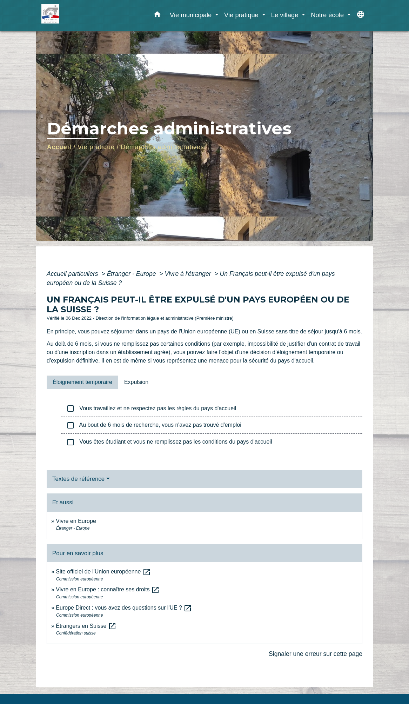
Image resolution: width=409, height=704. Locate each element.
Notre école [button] (328, 15)
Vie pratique (96, 147)
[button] (157, 15)
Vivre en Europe (76, 521)
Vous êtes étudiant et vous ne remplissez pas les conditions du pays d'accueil (169, 442)
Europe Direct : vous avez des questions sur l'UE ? (124, 608)
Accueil (59, 147)
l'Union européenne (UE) (209, 331)
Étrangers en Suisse (86, 626)
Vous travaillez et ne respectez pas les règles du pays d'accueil (151, 408)
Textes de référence (78, 479)
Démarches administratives (162, 147)
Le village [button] (285, 15)
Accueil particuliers (73, 273)
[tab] (82, 382)
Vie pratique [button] (242, 15)
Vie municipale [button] (191, 15)
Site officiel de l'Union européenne (103, 572)
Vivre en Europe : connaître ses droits (108, 589)
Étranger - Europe (132, 273)
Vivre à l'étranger (189, 273)
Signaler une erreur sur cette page (315, 653)
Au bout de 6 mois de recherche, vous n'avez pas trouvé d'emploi (153, 425)
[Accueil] (85, 15)
